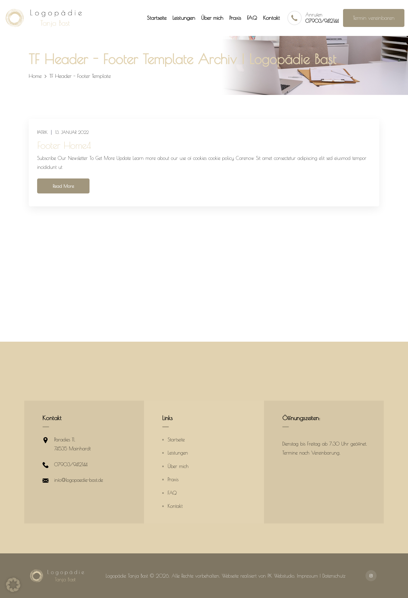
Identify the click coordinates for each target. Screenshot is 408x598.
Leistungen (183, 18)
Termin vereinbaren (374, 18)
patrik (42, 132)
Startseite (156, 18)
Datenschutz (333, 576)
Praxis (235, 18)
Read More (63, 186)
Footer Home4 (64, 145)
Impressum (307, 576)
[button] (13, 585)
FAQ (252, 18)
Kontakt (271, 18)
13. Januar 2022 (72, 132)
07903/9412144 (322, 21)
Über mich (212, 18)
